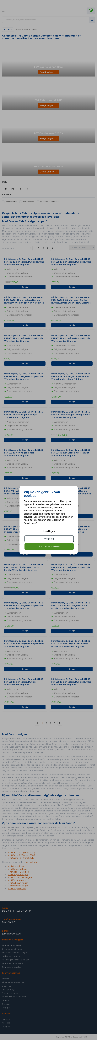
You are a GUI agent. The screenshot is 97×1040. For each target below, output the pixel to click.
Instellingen (49, 531)
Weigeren (49, 539)
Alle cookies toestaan (49, 546)
